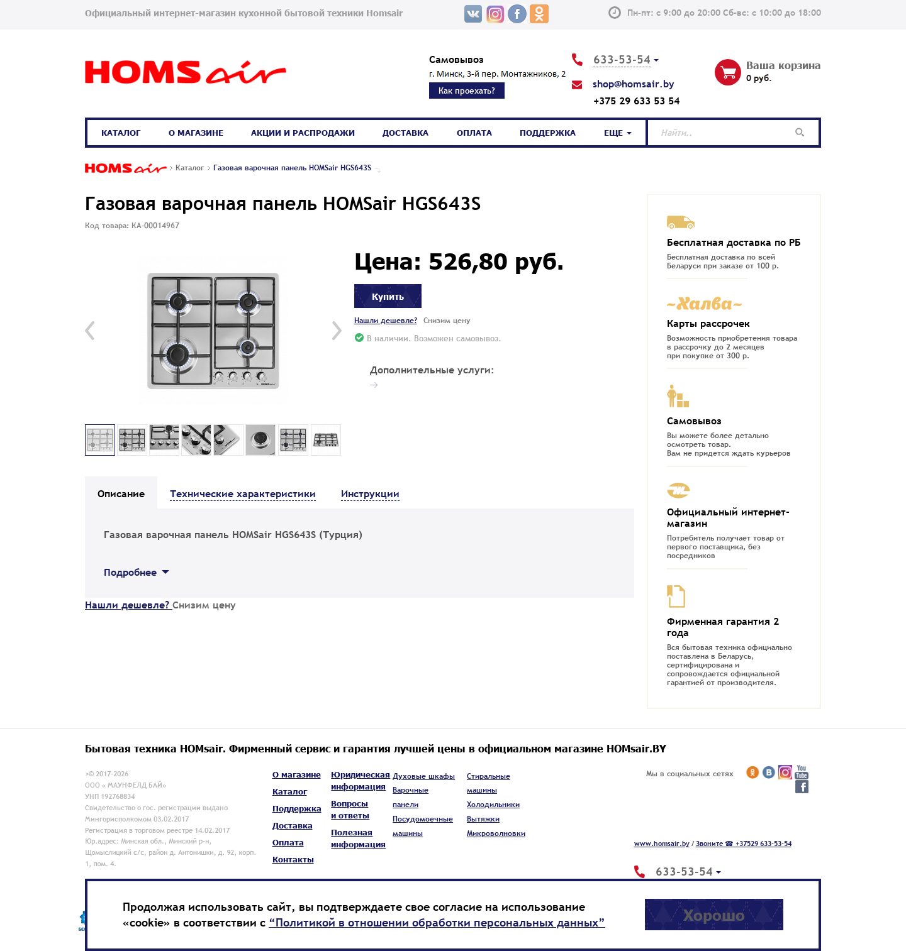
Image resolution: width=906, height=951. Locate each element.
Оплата (474, 133)
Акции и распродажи (303, 133)
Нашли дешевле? (385, 321)
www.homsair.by (662, 843)
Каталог (120, 133)
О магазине (196, 133)
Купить (388, 296)
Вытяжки (483, 819)
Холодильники (493, 804)
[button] (89, 330)
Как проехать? (467, 90)
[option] (213, 331)
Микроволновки (496, 833)
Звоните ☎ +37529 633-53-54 (743, 843)
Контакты (293, 859)
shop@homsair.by (633, 84)
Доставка (405, 133)
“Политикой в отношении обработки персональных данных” (437, 922)
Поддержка (548, 133)
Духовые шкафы (424, 776)
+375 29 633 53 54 (636, 100)
